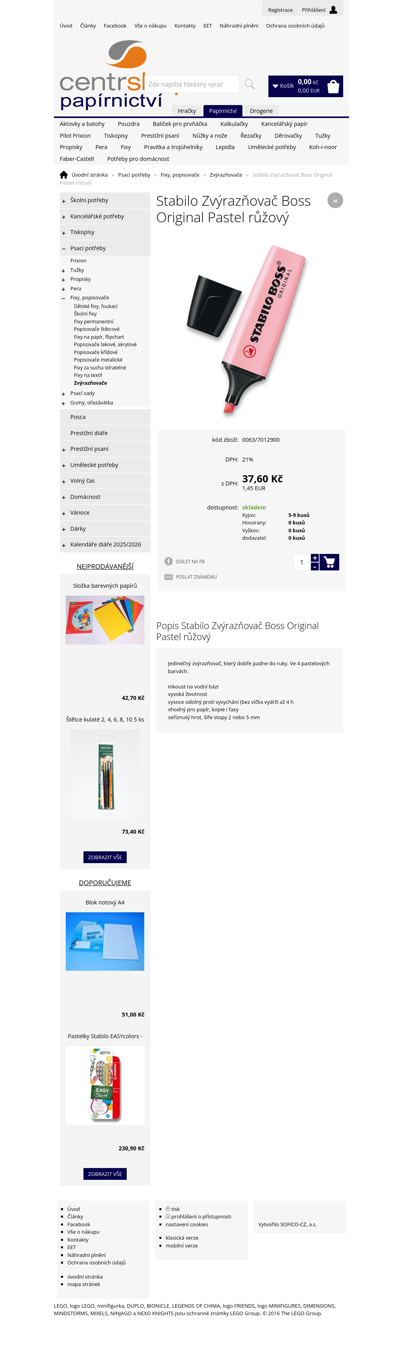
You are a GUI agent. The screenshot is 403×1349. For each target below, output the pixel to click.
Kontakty (185, 25)
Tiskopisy (116, 135)
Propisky (71, 147)
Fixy (126, 147)
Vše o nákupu (151, 25)
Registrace (280, 9)
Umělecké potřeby (272, 147)
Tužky (322, 135)
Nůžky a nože (209, 135)
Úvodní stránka (90, 174)
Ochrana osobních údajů (295, 25)
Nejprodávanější (105, 566)
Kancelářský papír (284, 123)
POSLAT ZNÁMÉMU (196, 577)
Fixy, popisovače (180, 174)
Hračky (187, 110)
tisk (176, 1208)
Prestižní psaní (160, 135)
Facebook (115, 25)
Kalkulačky (234, 123)
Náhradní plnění (239, 25)
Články (88, 25)
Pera (101, 147)
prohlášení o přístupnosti (201, 1216)
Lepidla (225, 147)
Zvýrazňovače (226, 174)
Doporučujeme (105, 882)
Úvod (66, 25)
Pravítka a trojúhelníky (173, 147)
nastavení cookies (187, 1224)
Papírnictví (223, 110)
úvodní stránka (85, 1276)
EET (207, 25)
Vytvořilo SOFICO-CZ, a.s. (287, 1224)
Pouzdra (128, 123)
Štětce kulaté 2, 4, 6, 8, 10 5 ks (105, 719)
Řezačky (250, 135)
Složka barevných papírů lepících (105, 587)
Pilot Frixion (75, 135)
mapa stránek (83, 1284)
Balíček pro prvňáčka (180, 123)
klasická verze (182, 1237)
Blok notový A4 (105, 902)
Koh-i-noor (323, 147)
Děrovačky (288, 135)
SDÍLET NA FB (190, 561)
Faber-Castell (77, 158)
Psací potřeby (134, 174)
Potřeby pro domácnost (138, 158)
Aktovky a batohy (82, 123)
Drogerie (261, 110)
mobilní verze (182, 1245)
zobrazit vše (105, 857)
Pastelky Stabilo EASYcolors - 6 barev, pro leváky (105, 1037)
